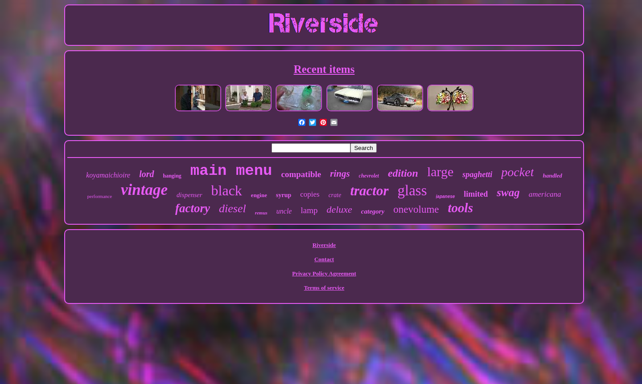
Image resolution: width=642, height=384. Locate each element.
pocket (517, 172)
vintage (144, 189)
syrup (283, 195)
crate (335, 195)
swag (508, 192)
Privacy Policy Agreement (324, 273)
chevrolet (369, 176)
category (372, 211)
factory (192, 208)
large (440, 171)
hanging (172, 176)
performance (99, 196)
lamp (308, 210)
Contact (324, 259)
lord (146, 174)
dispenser (189, 194)
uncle (284, 211)
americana (545, 194)
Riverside (324, 245)
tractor (369, 190)
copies (309, 194)
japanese (445, 196)
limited (476, 194)
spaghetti (477, 174)
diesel (232, 208)
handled (552, 175)
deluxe (339, 209)
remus (261, 212)
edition (403, 173)
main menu (231, 170)
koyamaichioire (108, 175)
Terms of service (324, 287)
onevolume (416, 209)
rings (340, 173)
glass (412, 190)
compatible (301, 174)
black (226, 190)
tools (460, 208)
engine (259, 195)
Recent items (324, 69)
